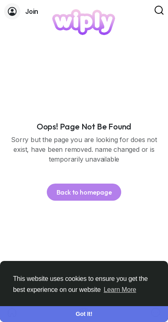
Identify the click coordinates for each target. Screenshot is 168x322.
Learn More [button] (120, 289)
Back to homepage (84, 192)
